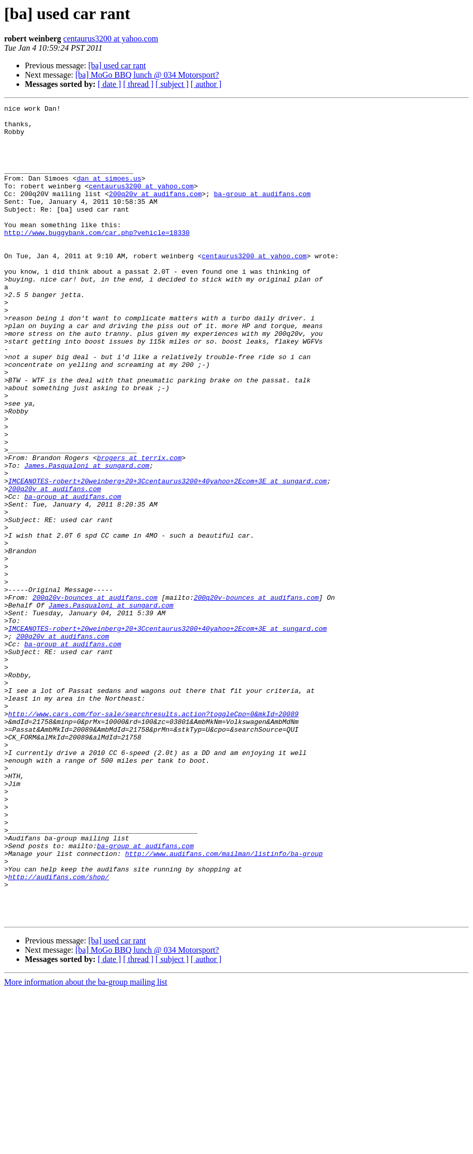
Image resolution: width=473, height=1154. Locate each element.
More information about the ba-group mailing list (85, 1145)
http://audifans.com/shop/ (58, 1032)
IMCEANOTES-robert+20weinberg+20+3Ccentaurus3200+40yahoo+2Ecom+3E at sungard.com (167, 556)
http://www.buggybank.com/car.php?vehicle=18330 (97, 258)
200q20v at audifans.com (155, 212)
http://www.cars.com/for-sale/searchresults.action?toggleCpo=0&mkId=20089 (153, 836)
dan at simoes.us (109, 193)
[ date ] (109, 84)
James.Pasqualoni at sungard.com (86, 538)
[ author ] (206, 84)
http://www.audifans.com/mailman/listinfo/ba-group (224, 1004)
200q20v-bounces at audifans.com (95, 696)
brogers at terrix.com (139, 529)
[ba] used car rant (117, 65)
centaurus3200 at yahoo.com (110, 38)
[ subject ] (172, 84)
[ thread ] (138, 84)
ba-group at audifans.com (262, 212)
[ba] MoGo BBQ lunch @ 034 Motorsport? (147, 74)
